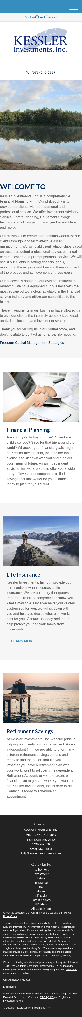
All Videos (41, 904)
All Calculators (41, 908)
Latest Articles (41, 900)
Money (40, 891)
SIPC (51, 997)
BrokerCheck (10, 916)
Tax (41, 887)
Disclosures (9, 986)
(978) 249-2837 (40, 72)
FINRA (43, 997)
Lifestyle (41, 895)
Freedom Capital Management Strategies (32, 343)
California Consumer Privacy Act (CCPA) (37, 966)
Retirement (40, 869)
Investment (40, 874)
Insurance (41, 882)
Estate (41, 878)
